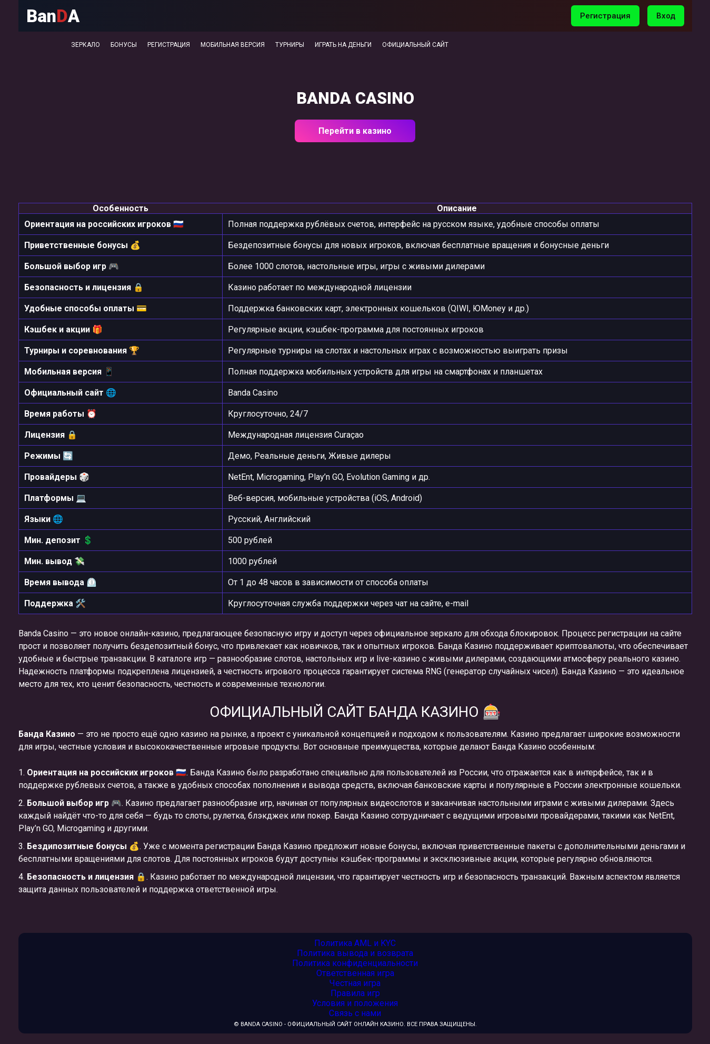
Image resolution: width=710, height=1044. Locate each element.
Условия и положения (355, 1003)
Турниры (289, 44)
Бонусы (124, 44)
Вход (665, 16)
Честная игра (355, 983)
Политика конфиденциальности (355, 963)
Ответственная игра (355, 973)
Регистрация (605, 16)
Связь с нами (355, 1013)
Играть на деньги (343, 44)
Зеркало (85, 44)
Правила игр (355, 993)
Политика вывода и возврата (355, 953)
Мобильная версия (233, 44)
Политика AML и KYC (355, 943)
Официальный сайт (415, 44)
